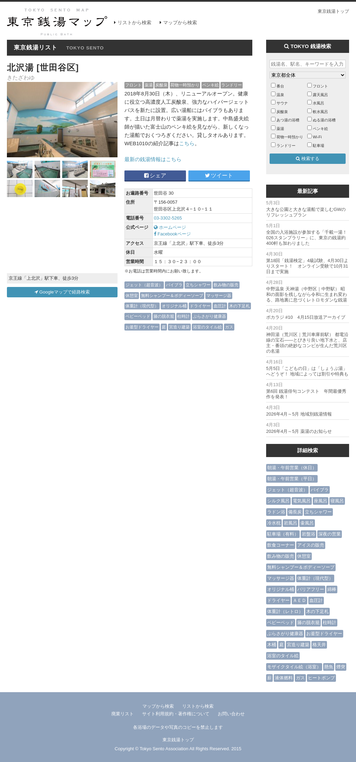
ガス (229, 327)
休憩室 (131, 295)
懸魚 (328, 666)
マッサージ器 (218, 295)
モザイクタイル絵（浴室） (294, 666)
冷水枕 (274, 523)
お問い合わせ (231, 713)
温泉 (280, 95)
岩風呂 (290, 523)
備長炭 (295, 511)
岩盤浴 (308, 534)
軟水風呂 (320, 112)
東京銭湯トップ (333, 11)
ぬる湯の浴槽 (324, 120)
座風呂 (320, 500)
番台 (280, 86)
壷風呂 (307, 523)
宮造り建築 (179, 327)
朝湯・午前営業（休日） (292, 467)
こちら (187, 143)
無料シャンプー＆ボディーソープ (172, 295)
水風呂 (318, 103)
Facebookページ (172, 233)
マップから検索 (180, 22)
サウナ (282, 103)
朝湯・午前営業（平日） (292, 478)
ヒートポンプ (321, 677)
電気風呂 (302, 500)
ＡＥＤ (299, 600)
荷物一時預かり (184, 85)
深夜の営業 (329, 534)
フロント (133, 85)
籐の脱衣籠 (163, 316)
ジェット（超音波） (144, 284)
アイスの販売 (310, 545)
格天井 (319, 644)
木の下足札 (239, 306)
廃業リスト (122, 713)
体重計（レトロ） (285, 611)
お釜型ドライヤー (142, 327)
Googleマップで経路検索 (62, 292)
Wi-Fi (317, 137)
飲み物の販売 (226, 284)
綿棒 (331, 589)
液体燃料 (284, 677)
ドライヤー (200, 306)
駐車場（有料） (283, 534)
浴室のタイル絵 (207, 327)
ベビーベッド (137, 316)
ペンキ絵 (210, 85)
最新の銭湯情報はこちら (152, 159)
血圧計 (220, 306)
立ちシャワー (198, 284)
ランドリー (231, 85)
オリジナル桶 (174, 306)
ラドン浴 (276, 511)
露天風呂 (320, 95)
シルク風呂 (278, 500)
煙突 (340, 666)
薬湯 (148, 85)
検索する (307, 158)
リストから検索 (134, 22)
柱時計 (183, 316)
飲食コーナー (280, 545)
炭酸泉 (161, 85)
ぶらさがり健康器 (209, 316)
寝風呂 (337, 500)
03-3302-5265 (168, 218)
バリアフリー (310, 589)
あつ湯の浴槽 (288, 120)
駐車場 (318, 145)
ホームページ (170, 227)
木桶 (271, 644)
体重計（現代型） (142, 306)
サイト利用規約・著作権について (175, 713)
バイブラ (174, 284)
